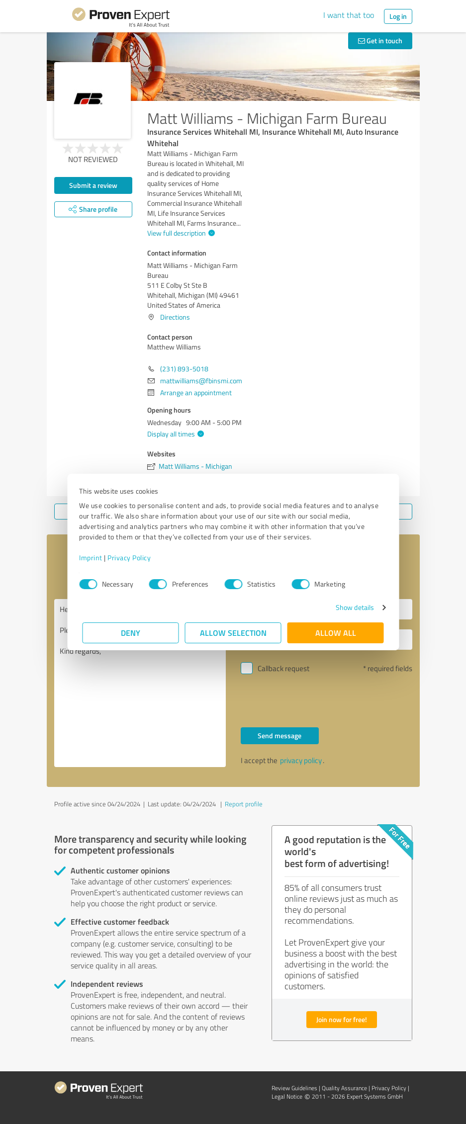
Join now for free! (341, 1019)
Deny (130, 632)
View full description (179, 233)
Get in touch (380, 40)
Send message (279, 735)
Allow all (335, 632)
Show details (351, 607)
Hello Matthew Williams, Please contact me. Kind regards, (140, 683)
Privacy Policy (132, 557)
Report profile (244, 803)
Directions (175, 317)
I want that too (348, 14)
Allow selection (233, 632)
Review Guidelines (294, 1088)
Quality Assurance (344, 1088)
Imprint (94, 557)
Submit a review (93, 185)
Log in (398, 16)
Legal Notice (287, 1096)
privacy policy (301, 760)
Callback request (283, 668)
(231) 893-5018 (184, 368)
